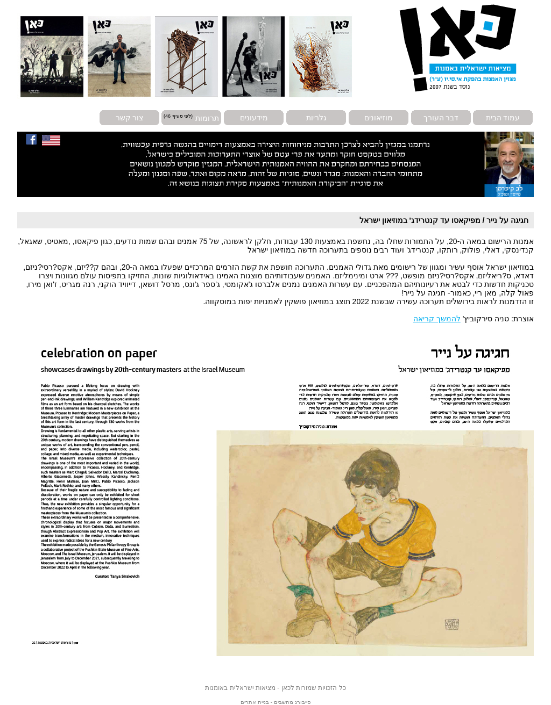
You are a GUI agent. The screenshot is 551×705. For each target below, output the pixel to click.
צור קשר (130, 117)
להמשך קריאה (437, 318)
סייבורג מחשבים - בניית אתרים (275, 702)
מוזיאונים (378, 117)
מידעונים (254, 117)
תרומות (207, 117)
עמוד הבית (503, 117)
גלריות (316, 117)
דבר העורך (441, 117)
